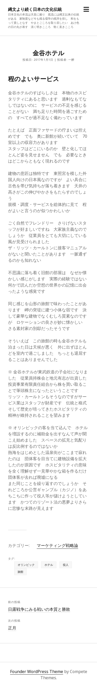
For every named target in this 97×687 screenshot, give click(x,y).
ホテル (48, 565)
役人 (66, 565)
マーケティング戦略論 (57, 545)
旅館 (20, 572)
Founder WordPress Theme (36, 671)
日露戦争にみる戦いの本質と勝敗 (39, 609)
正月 (12, 628)
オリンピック (26, 565)
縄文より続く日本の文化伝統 (35, 9)
